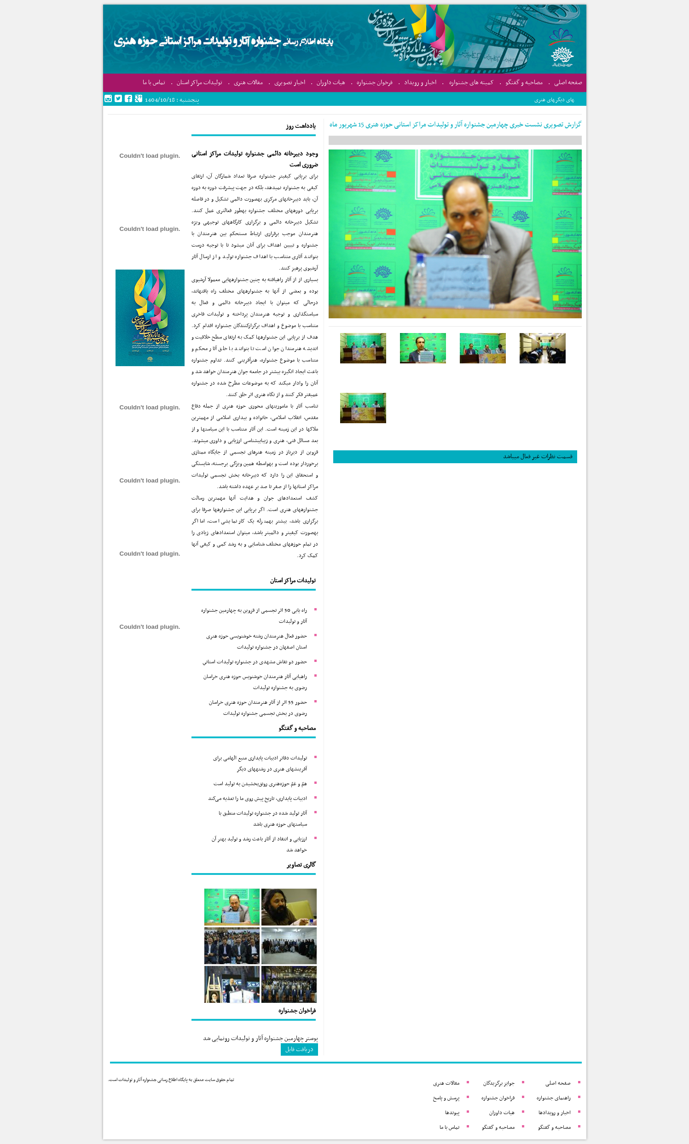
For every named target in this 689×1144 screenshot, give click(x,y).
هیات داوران (331, 82)
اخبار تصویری (289, 82)
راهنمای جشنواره (554, 1098)
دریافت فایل (299, 1049)
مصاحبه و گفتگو (524, 82)
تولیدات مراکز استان (199, 82)
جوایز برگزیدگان (499, 1083)
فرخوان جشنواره (375, 82)
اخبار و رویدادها (554, 1112)
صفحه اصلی (568, 82)
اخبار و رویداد (420, 82)
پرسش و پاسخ (446, 1098)
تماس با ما (154, 82)
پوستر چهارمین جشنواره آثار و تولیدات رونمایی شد (260, 1038)
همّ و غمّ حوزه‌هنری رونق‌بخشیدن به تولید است (260, 783)
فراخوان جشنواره (498, 1098)
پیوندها (452, 1112)
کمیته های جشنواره (471, 82)
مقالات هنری (248, 82)
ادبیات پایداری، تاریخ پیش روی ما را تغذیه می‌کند (257, 798)
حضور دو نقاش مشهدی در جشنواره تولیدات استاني (255, 662)
